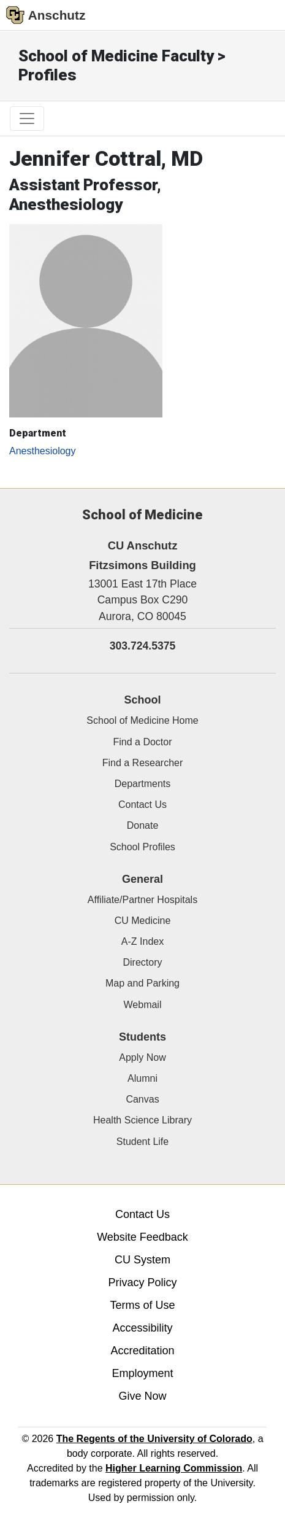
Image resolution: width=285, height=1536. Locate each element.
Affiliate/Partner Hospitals (142, 899)
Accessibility (142, 1328)
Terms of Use (142, 1305)
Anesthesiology (42, 451)
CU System (142, 1260)
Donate (143, 825)
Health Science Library (142, 1120)
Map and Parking (142, 983)
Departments (143, 783)
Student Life (142, 1141)
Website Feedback (142, 1237)
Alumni (142, 1078)
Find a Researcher (142, 763)
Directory (142, 962)
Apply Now (142, 1057)
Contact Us (142, 804)
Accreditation (142, 1350)
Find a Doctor (142, 742)
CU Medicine (143, 920)
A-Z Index (142, 941)
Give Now (142, 1396)
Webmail (143, 1004)
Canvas (142, 1099)
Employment (142, 1373)
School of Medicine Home (142, 720)
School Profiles (142, 847)
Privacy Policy (142, 1282)
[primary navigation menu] (27, 118)
